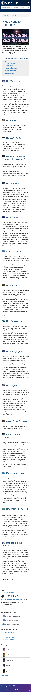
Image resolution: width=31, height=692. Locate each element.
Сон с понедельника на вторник (10, 599)
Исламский (8, 660)
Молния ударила (9, 67)
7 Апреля (4, 593)
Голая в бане (8, 636)
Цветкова (7, 671)
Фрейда (6, 665)
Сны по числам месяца (11, 616)
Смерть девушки (10, 639)
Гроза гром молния (10, 63)
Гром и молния (9, 65)
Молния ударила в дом (11, 70)
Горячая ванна (9, 632)
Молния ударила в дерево (12, 68)
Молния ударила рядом (11, 71)
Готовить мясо (9, 634)
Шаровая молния (9, 73)
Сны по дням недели (10, 620)
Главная (6, 15)
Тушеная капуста (10, 638)
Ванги (6, 655)
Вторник (12, 593)
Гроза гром (8, 62)
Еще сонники (5, 675)
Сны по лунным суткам (11, 624)
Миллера (7, 649)
